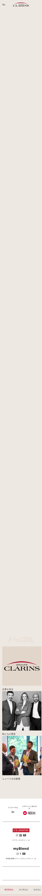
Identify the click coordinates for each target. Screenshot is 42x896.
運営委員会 (8, 890)
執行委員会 (23, 890)
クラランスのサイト (20, 840)
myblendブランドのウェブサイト (20, 858)
